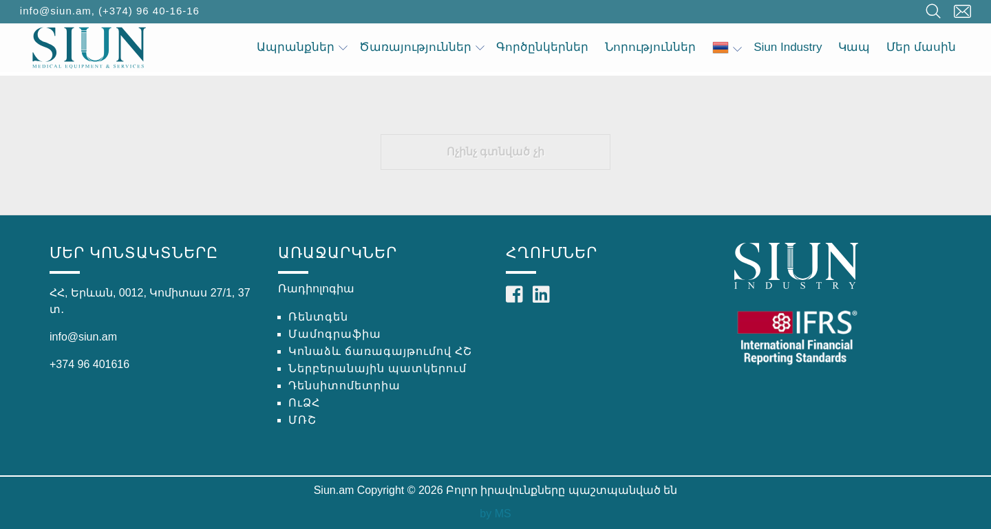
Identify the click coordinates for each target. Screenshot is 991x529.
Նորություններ (650, 47)
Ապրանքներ (302, 47)
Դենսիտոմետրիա (344, 385)
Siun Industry (788, 47)
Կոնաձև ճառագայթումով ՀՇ (380, 351)
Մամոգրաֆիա (334, 334)
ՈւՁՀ (304, 403)
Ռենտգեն (318, 317)
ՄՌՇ (302, 420)
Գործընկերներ (542, 47)
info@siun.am (56, 11)
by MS (495, 513)
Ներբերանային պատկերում (377, 368)
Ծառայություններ (421, 47)
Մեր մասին (921, 47)
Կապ (854, 47)
